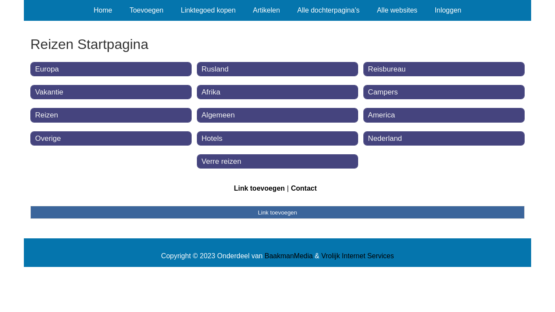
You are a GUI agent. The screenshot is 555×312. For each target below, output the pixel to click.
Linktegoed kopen (208, 10)
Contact (304, 188)
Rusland (215, 69)
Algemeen (218, 115)
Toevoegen (146, 10)
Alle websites (397, 10)
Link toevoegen (259, 188)
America (381, 115)
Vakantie (49, 92)
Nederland (385, 138)
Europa (47, 69)
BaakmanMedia (288, 256)
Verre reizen (222, 161)
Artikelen (266, 10)
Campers (383, 92)
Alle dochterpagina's (328, 10)
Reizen (46, 115)
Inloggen (448, 10)
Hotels (212, 138)
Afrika (211, 92)
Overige (48, 138)
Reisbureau (387, 69)
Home (103, 10)
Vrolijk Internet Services (357, 256)
